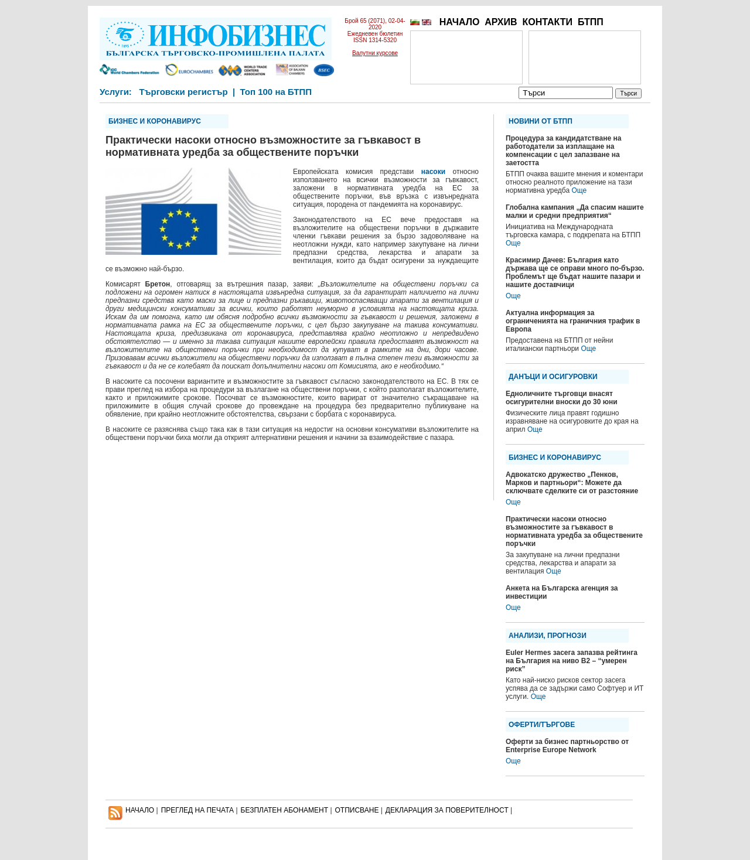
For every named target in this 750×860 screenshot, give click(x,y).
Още (579, 190)
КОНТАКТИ (547, 22)
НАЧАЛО (459, 22)
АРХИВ (501, 22)
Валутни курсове (375, 53)
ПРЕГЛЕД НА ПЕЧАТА (197, 810)
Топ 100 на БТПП (276, 92)
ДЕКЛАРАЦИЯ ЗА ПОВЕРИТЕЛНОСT (447, 810)
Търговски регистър (183, 92)
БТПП (591, 22)
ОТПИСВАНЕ (357, 810)
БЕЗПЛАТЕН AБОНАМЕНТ (285, 810)
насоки (433, 172)
